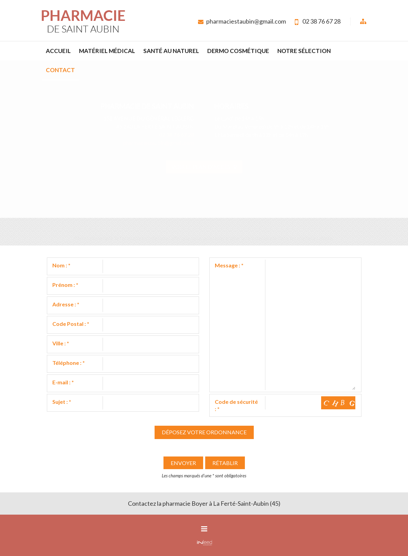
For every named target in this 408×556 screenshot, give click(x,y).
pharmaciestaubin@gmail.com (246, 21)
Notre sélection (304, 50)
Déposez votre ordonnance (204, 432)
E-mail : (63, 382)
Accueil (58, 50)
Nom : (61, 265)
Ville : (60, 343)
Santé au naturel (171, 50)
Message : (229, 265)
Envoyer (183, 463)
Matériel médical (107, 50)
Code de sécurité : (236, 405)
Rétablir (225, 463)
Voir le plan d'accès (204, 166)
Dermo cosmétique (238, 50)
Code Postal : (70, 323)
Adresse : (65, 304)
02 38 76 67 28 (321, 21)
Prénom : (65, 284)
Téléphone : (68, 362)
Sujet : (61, 401)
